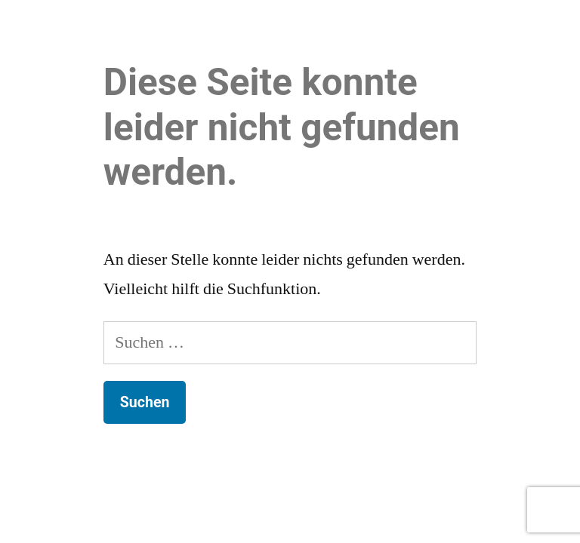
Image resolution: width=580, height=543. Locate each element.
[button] (559, 30)
